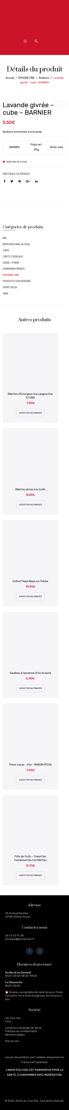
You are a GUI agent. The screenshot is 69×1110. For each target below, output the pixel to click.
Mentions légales (15, 1034)
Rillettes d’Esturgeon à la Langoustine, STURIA (30, 395)
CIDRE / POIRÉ (11, 262)
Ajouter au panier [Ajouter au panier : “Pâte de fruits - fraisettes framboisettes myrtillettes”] (30, 875)
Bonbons (44, 78)
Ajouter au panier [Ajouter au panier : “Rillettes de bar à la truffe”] (30, 504)
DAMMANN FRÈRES (14, 268)
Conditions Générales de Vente (23, 1028)
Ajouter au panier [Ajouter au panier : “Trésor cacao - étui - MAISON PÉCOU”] (30, 780)
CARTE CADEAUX (13, 256)
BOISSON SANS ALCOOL (16, 244)
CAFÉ (6, 250)
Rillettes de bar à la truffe (30, 489)
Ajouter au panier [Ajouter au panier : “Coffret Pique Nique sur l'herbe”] (30, 596)
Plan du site (12, 1041)
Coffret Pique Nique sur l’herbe (30, 581)
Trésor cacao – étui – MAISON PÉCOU (30, 764)
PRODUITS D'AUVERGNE (17, 281)
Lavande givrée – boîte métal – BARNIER (63, 104)
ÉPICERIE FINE (26, 78)
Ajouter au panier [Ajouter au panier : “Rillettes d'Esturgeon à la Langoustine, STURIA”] (30, 413)
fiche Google (32, 995)
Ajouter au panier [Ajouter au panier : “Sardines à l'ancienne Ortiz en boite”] (30, 688)
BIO (5, 238)
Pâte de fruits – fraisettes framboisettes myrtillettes (30, 858)
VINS (5, 293)
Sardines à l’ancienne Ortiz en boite (30, 673)
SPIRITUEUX (10, 287)
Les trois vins (13, 1018)
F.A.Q (8, 1021)
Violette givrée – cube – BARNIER (57, 104)
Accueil (10, 78)
